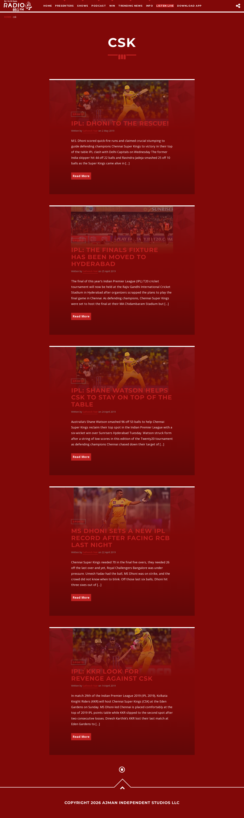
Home (47, 5)
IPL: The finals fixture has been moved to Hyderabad (114, 257)
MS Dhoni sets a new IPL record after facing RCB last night (120, 538)
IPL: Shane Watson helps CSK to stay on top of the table (121, 397)
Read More (81, 176)
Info (149, 5)
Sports (78, 114)
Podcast (98, 5)
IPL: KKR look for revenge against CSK (112, 675)
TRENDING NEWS (130, 5)
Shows (82, 5)
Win (112, 5)
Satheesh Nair (90, 130)
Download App (189, 5)
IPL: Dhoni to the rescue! (120, 123)
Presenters (64, 5)
